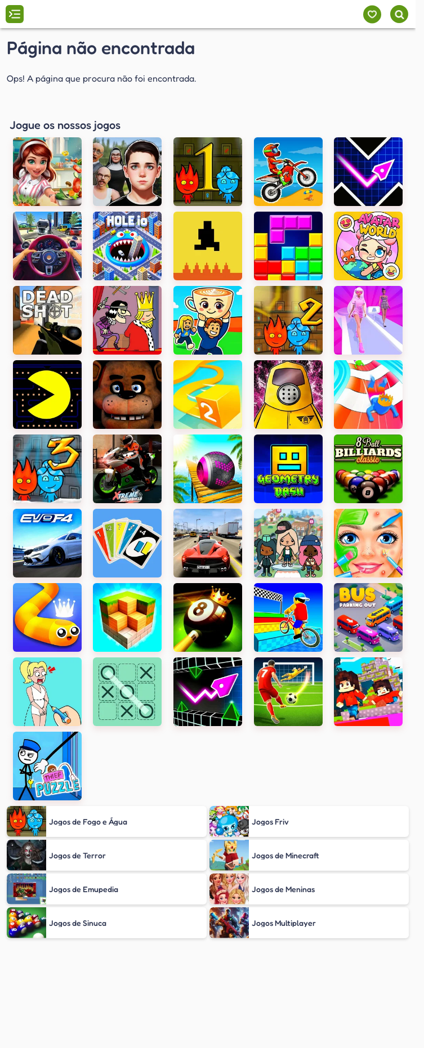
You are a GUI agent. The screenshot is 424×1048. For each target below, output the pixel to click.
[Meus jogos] (372, 14)
